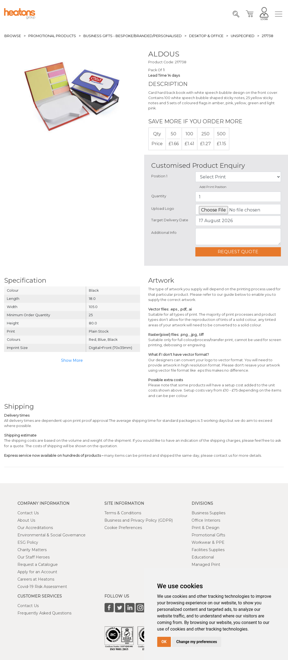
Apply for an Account (37, 571)
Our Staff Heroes (33, 557)
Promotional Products (52, 36)
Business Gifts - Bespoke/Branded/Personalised (132, 36)
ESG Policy (27, 542)
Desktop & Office (206, 36)
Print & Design (205, 527)
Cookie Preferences (123, 527)
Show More (72, 360)
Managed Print (206, 564)
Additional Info (164, 233)
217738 (267, 36)
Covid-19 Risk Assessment (42, 586)
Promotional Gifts (208, 535)
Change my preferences (196, 642)
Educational (203, 557)
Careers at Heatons (35, 579)
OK (164, 642)
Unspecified (242, 36)
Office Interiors (206, 520)
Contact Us (28, 512)
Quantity (158, 196)
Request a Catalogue (37, 564)
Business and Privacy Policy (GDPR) (138, 520)
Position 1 (159, 176)
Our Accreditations (35, 527)
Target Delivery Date (169, 220)
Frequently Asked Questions (44, 613)
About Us (26, 520)
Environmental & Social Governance (51, 535)
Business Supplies (208, 512)
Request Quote (238, 251)
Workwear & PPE (208, 542)
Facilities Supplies (208, 549)
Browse (12, 36)
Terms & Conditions (122, 512)
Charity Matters (32, 549)
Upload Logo (162, 209)
